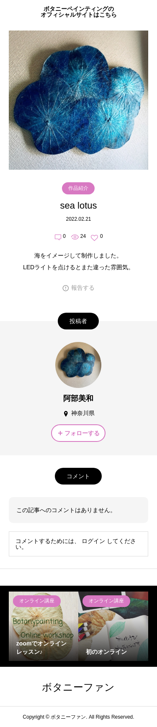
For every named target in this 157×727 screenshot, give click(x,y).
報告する (83, 287)
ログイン (93, 541)
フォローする (82, 433)
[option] (44, 626)
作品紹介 (78, 188)
